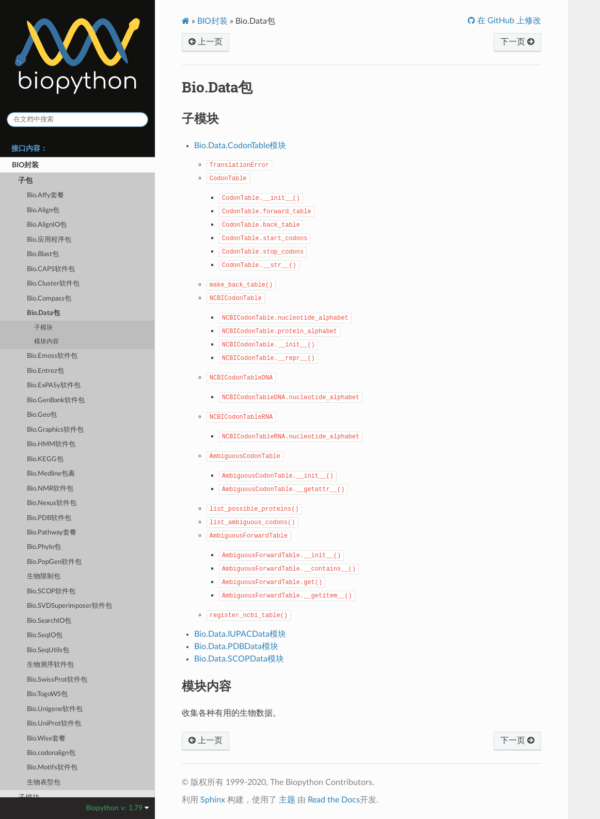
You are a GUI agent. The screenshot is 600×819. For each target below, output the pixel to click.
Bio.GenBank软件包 (56, 400)
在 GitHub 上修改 (508, 21)
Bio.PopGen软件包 (54, 562)
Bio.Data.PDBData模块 (236, 646)
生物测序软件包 (50, 665)
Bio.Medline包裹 (51, 473)
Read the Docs (334, 800)
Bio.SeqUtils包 (48, 650)
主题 (287, 800)
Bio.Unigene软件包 (55, 709)
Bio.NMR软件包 (50, 488)
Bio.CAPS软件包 (51, 269)
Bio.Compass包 (49, 298)
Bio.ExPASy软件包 (54, 385)
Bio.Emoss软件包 (52, 356)
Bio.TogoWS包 (47, 694)
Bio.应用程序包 (49, 240)
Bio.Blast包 (43, 254)
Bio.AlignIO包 (47, 225)
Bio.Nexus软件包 (51, 503)
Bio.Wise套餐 (46, 738)
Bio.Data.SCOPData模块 (239, 659)
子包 (25, 180)
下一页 (517, 42)
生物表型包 (43, 782)
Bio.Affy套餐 (45, 195)
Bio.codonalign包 (51, 753)
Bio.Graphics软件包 (55, 430)
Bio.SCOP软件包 (51, 591)
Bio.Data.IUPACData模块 (240, 634)
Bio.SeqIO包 (44, 635)
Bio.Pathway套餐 (51, 532)
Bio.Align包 (43, 210)
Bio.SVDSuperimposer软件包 (69, 606)
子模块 (43, 327)
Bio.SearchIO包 (49, 621)
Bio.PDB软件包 (49, 518)
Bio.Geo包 (42, 415)
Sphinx (212, 800)
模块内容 (46, 341)
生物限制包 (43, 576)
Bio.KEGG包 (45, 459)
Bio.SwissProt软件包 (57, 679)
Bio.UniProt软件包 (54, 723)
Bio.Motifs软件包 (52, 767)
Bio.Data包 (43, 313)
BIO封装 (25, 165)
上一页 (205, 42)
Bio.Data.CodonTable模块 (240, 145)
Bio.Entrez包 (45, 371)
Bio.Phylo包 (44, 547)
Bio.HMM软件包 (51, 444)
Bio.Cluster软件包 (53, 283)
